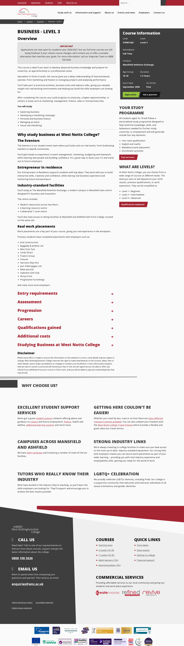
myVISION (21, 2)
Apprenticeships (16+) (110, 565)
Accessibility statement (44, 602)
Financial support (146, 560)
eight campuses (35, 452)
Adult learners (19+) (108, 560)
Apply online (130, 94)
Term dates (142, 545)
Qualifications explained (132, 204)
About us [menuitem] (109, 12)
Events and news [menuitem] (126, 12)
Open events (143, 550)
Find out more (127, 157)
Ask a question (150, 94)
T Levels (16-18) (106, 555)
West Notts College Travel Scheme (115, 425)
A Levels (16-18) (106, 550)
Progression (29, 310)
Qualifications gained (39, 327)
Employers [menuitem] (144, 12)
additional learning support (40, 425)
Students (49, 2)
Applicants (35, 2)
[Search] (163, 3)
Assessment (29, 301)
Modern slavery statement (22, 608)
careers (34, 421)
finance (67, 421)
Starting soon (105, 545)
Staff (60, 2)
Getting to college (146, 555)
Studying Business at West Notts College (58, 344)
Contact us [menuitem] (159, 12)
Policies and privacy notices (22, 602)
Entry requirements (37, 293)
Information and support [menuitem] (88, 12)
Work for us (71, 2)
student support (44, 418)
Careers (25, 319)
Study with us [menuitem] (65, 12)
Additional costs (33, 336)
